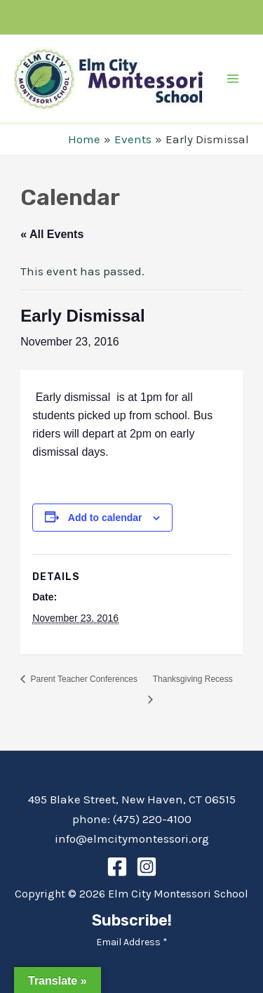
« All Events (51, 234)
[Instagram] (146, 866)
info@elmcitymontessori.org (132, 838)
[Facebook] (117, 866)
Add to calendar (105, 517)
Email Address (132, 942)
